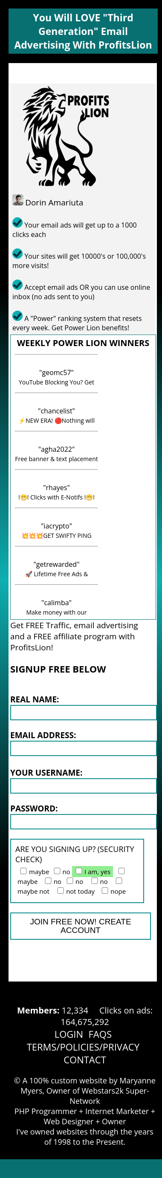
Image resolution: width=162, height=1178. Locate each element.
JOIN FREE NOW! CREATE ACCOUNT (80, 926)
